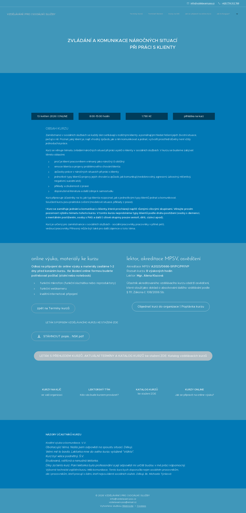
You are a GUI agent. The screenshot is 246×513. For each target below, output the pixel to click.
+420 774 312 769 (230, 3)
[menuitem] (173, 14)
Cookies (141, 506)
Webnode (127, 506)
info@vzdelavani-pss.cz (202, 3)
